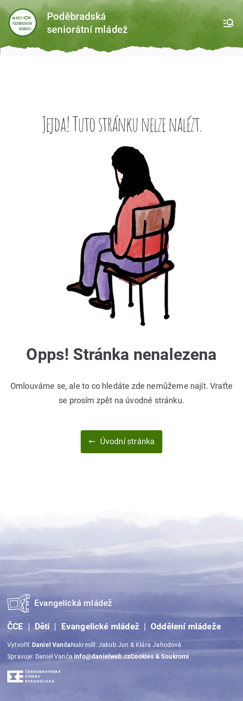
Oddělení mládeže (186, 627)
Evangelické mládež (100, 627)
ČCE (15, 627)
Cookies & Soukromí (159, 656)
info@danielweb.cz (102, 656)
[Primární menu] (228, 23)
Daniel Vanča (51, 644)
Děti (42, 627)
